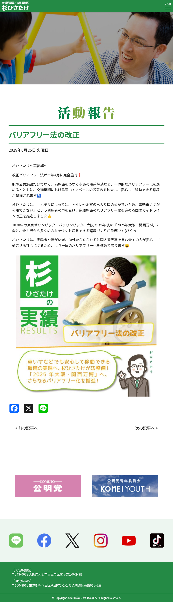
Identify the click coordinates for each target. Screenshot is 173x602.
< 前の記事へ (26, 428)
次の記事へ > (146, 428)
